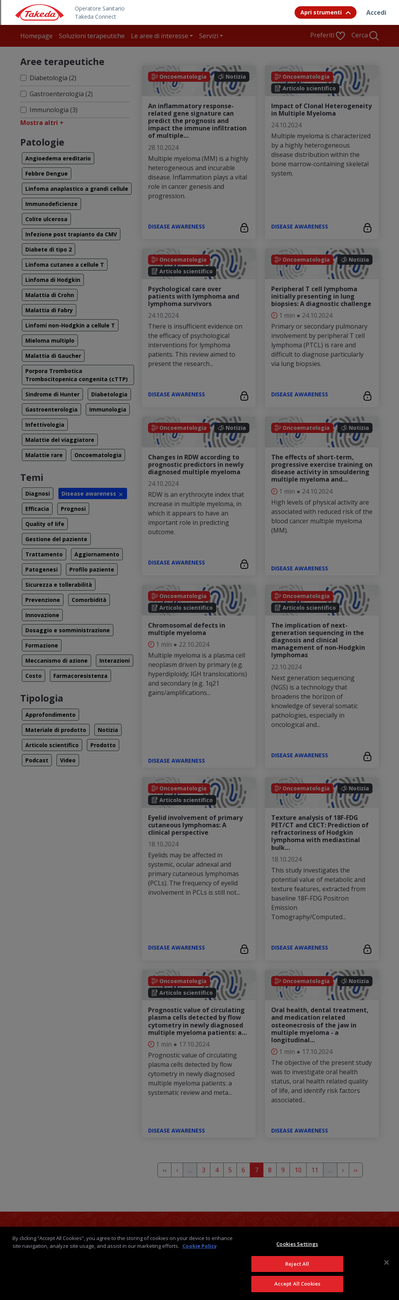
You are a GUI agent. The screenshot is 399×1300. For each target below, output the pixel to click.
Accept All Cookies (297, 1283)
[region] (199, 1263)
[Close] (386, 1262)
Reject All (297, 1263)
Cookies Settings (297, 1243)
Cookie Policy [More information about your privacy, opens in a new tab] (199, 1245)
